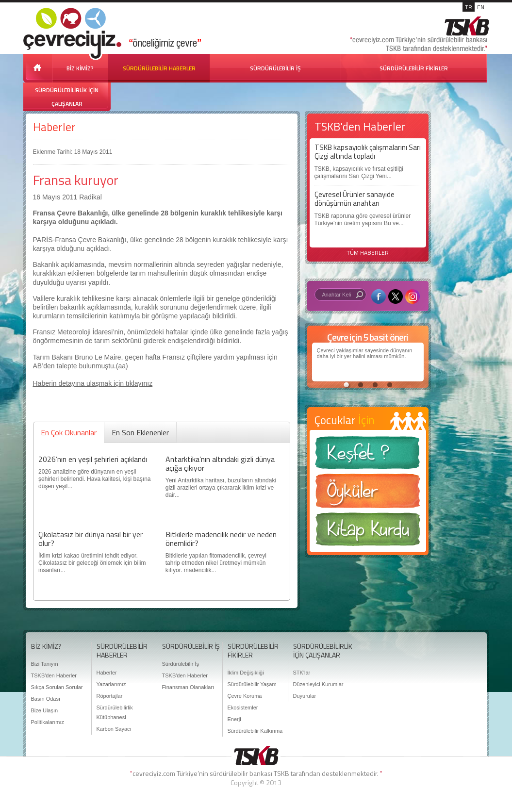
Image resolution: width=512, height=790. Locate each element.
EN (480, 7)
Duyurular (304, 696)
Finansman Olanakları (188, 687)
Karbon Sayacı (114, 729)
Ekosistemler (243, 707)
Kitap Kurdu (368, 532)
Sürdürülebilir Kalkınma (255, 731)
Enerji (234, 719)
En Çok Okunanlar (69, 432)
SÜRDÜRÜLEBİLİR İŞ (275, 68)
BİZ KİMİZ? (80, 68)
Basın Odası (46, 699)
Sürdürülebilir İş (180, 664)
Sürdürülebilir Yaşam (252, 684)
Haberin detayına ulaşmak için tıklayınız (93, 383)
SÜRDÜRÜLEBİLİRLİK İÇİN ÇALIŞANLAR (67, 96)
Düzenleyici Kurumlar (318, 684)
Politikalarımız (47, 722)
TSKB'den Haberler (54, 675)
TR (468, 7)
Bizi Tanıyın (44, 664)
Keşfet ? (368, 455)
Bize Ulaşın (44, 710)
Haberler (54, 126)
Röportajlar (110, 696)
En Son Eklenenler (140, 432)
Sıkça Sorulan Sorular (57, 687)
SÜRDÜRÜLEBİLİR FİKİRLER (414, 68)
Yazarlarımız (111, 684)
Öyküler (368, 494)
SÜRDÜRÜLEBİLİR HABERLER (159, 68)
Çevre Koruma (245, 696)
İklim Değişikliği (246, 672)
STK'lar (302, 672)
